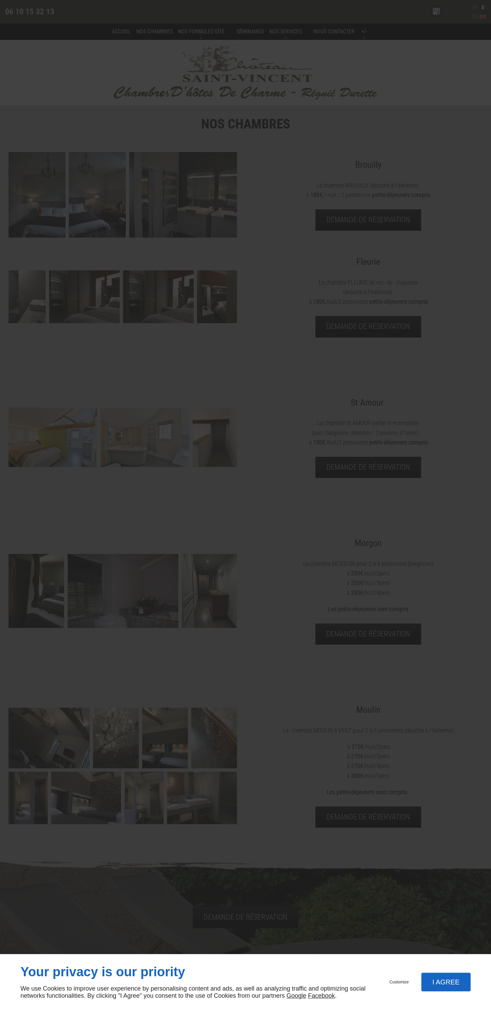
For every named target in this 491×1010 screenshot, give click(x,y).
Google (296, 995)
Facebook (321, 995)
